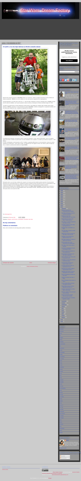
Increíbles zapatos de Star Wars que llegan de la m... (68, 225)
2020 (62, 201)
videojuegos (61, 428)
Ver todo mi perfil (62, 448)
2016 (62, 319)
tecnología (61, 417)
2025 (62, 192)
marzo (63, 315)
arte (60, 335)
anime (60, 333)
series (60, 403)
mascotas (61, 386)
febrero (63, 317)
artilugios (9, 219)
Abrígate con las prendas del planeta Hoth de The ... (68, 237)
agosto (63, 306)
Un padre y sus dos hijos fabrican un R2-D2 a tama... (68, 260)
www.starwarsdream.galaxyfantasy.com (60, 474)
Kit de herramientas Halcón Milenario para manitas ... (67, 295)
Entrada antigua (52, 262)
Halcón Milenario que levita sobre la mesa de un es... (68, 257)
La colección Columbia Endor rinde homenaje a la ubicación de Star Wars (72, 148)
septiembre (64, 304)
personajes (61, 396)
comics (60, 350)
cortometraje (61, 352)
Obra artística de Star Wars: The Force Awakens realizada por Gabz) (72, 130)
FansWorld (26, 219)
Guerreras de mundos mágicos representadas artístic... (68, 269)
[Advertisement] (40, 30)
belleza (60, 339)
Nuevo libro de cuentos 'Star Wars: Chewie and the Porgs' (71, 121)
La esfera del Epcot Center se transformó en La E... (68, 266)
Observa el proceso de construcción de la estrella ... (68, 211)
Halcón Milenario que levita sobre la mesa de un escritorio (72, 139)
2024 (62, 194)
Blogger (50, 478)
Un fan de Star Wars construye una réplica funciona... (68, 284)
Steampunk (61, 411)
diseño (60, 360)
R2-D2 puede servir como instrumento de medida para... (68, 243)
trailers (60, 422)
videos (60, 430)
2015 (62, 321)
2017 (62, 206)
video (60, 426)
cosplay (60, 354)
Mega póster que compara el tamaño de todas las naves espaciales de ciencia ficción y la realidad (72, 103)
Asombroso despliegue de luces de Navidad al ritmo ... (68, 249)
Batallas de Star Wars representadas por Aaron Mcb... (69, 216)
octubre (63, 302)
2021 (62, 199)
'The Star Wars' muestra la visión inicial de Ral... (68, 231)
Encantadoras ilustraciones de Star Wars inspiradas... (68, 254)
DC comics (61, 358)
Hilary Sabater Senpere (57, 472)
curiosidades (20, 219)
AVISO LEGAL (5, 469)
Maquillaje (61, 381)
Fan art (60, 365)
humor (60, 373)
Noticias (61, 392)
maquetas (61, 379)
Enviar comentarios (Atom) (32, 266)
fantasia (61, 369)
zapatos (61, 432)
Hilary (67, 440)
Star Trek (61, 407)
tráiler (60, 419)
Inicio (30, 262)
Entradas (62, 456)
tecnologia (61, 415)
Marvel (60, 384)
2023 (62, 196)
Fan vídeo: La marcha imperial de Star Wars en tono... (69, 222)
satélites (61, 400)
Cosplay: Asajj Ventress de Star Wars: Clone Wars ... (68, 289)
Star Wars (31, 219)
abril (63, 313)
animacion (61, 329)
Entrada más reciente (8, 262)
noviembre (64, 301)
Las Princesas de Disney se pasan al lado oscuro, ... (67, 263)
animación (61, 331)
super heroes (62, 413)
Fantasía (61, 371)
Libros (60, 377)
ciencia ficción (14, 219)
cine (60, 346)
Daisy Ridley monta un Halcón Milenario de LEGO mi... (68, 287)
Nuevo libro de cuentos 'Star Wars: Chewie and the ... (67, 219)
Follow (60, 85)
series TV (61, 405)
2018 (62, 205)
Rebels (60, 398)
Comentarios (63, 458)
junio (63, 310)
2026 (62, 190)
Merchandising (62, 388)
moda (60, 390)
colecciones (61, 348)
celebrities (61, 341)
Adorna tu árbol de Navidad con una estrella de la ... (68, 251)
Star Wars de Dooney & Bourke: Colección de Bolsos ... (68, 213)
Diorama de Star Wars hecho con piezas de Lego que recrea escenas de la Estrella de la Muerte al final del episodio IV (72, 177)
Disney (60, 362)
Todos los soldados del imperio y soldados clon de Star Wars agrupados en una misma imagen (72, 158)
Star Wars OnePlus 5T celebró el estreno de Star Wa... (68, 240)
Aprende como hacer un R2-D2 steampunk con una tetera (68, 272)
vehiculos (61, 424)
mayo (63, 312)
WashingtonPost (8, 214)
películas (61, 394)
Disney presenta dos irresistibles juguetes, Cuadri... (68, 298)
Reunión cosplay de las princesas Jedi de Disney (69, 292)
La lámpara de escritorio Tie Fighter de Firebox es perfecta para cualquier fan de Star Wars (71, 112)
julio (63, 308)
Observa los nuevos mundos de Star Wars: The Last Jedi (68, 234)
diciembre (64, 208)
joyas (60, 375)
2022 (62, 197)
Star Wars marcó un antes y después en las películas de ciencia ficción (71, 167)
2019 (62, 203)
